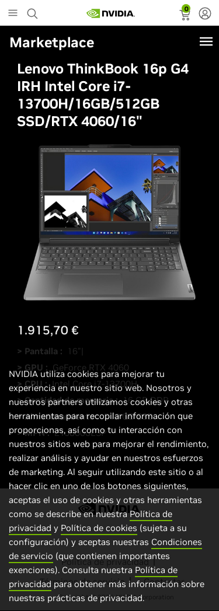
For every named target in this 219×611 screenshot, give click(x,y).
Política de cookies (99, 540)
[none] (205, 14)
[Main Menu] (13, 14)
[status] (186, 16)
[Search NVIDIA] (34, 10)
